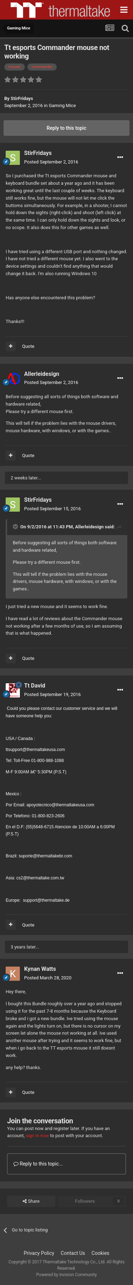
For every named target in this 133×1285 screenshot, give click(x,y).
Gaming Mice (62, 105)
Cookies (100, 1253)
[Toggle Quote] (16, 526)
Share (31, 1201)
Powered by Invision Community (66, 1274)
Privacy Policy (39, 1253)
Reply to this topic (67, 128)
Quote (28, 346)
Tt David (34, 685)
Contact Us (73, 1253)
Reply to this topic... (38, 1164)
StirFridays (22, 98)
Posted (51, 162)
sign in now (37, 1135)
